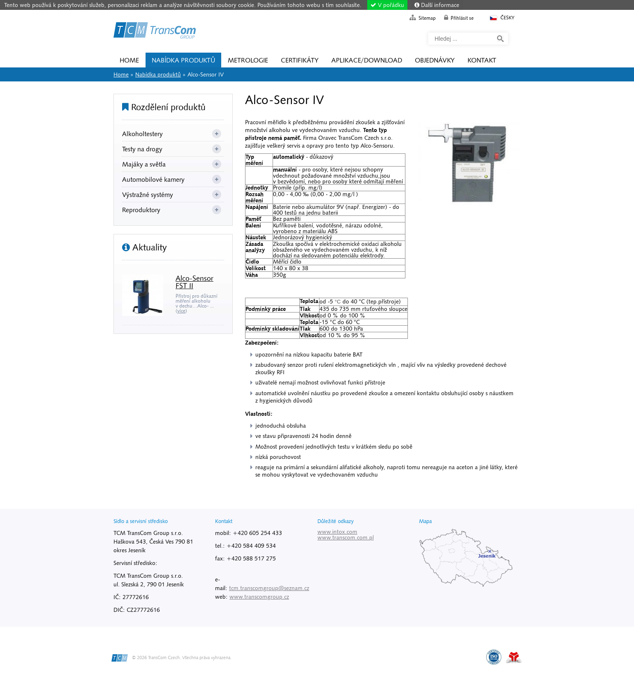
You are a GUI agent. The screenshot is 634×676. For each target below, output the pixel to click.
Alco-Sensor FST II (194, 281)
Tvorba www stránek (514, 657)
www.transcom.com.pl (345, 537)
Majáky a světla (144, 164)
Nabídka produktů (183, 60)
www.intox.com (337, 531)
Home (154, 32)
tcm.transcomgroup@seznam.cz (269, 588)
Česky (501, 18)
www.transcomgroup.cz (259, 596)
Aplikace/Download (366, 60)
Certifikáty (300, 60)
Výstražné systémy (147, 194)
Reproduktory (141, 210)
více (181, 311)
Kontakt (481, 60)
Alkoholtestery (142, 134)
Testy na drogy (142, 149)
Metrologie (248, 60)
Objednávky (435, 60)
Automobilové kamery (153, 179)
